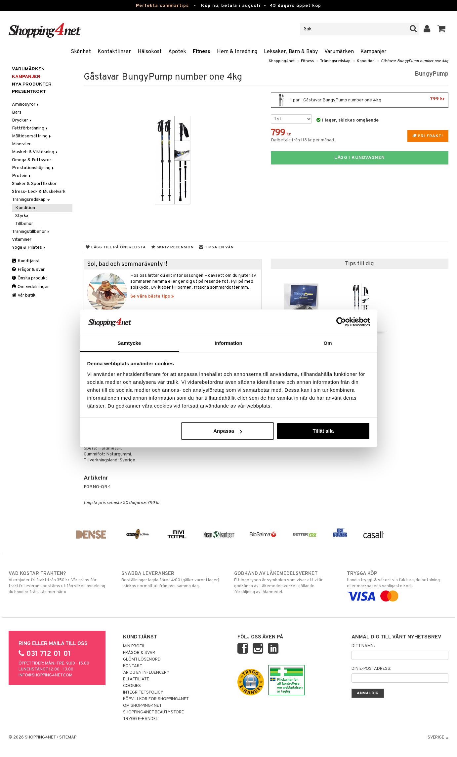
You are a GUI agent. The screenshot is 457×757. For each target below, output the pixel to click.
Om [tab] (327, 343)
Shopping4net (282, 61)
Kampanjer (373, 52)
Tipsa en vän (216, 247)
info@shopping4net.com (45, 675)
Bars (16, 112)
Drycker (22, 120)
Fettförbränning (30, 128)
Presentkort (29, 91)
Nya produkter (32, 84)
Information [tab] (228, 343)
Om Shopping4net (142, 705)
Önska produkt (29, 278)
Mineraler (21, 144)
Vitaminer (21, 239)
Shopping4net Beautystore (153, 712)
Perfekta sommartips (162, 6)
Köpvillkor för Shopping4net (156, 699)
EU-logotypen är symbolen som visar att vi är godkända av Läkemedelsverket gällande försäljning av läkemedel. (285, 582)
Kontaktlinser (114, 52)
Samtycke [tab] (129, 343)
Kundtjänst (26, 261)
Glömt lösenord (142, 659)
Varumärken (339, 52)
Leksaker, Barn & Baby (291, 52)
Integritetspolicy (143, 692)
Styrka (21, 216)
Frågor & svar (28, 269)
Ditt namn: (363, 646)
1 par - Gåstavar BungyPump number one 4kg (359, 100)
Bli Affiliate (136, 679)
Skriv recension (172, 247)
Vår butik (23, 295)
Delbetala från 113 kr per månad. (303, 140)
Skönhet (81, 52)
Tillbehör (24, 224)
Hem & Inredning (237, 52)
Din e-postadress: (371, 668)
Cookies (132, 686)
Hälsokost (150, 52)
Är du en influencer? (146, 672)
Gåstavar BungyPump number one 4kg (414, 61)
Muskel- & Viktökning (35, 152)
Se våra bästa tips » (152, 296)
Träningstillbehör (31, 231)
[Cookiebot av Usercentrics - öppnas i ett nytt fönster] (341, 322)
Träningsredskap (335, 61)
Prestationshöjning (33, 168)
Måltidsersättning (32, 136)
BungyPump (431, 74)
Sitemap (67, 737)
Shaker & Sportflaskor (34, 184)
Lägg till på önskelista (116, 247)
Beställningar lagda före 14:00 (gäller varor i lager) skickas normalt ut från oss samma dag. (172, 579)
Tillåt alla (323, 431)
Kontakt (132, 666)
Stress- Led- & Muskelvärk (38, 192)
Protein (22, 176)
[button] (441, 29)
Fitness (201, 52)
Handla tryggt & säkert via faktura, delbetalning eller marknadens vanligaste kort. (397, 584)
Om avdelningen (31, 287)
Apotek (177, 52)
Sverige (438, 737)
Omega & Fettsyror (31, 160)
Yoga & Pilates (29, 247)
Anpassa (227, 431)
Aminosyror (26, 104)
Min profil (134, 646)
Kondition (366, 61)
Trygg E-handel (140, 719)
